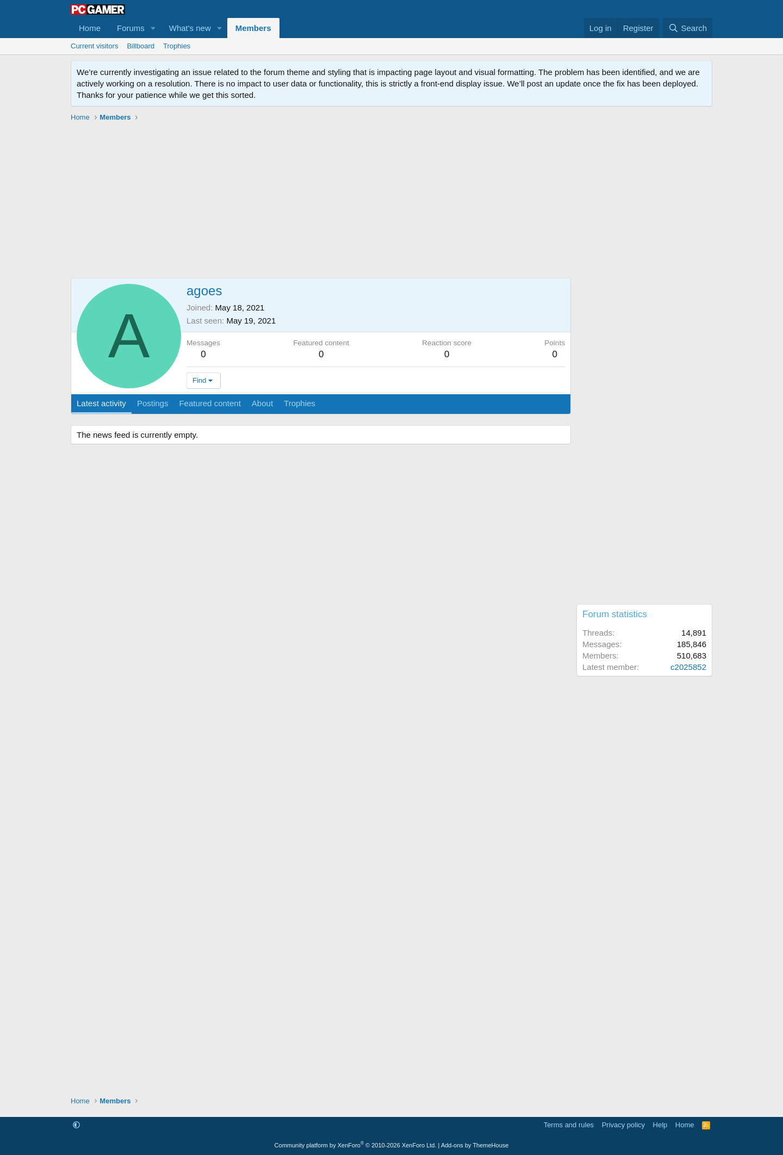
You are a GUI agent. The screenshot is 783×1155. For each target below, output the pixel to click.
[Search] (687, 28)
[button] (153, 28)
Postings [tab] (153, 403)
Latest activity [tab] (101, 403)
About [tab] (262, 403)
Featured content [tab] (209, 403)
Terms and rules (569, 1125)
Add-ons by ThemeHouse (475, 1145)
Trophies (176, 46)
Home (90, 28)
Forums (131, 28)
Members (253, 28)
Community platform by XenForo (356, 1145)
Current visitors (94, 46)
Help (660, 1125)
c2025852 (688, 667)
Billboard (140, 46)
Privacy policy (623, 1125)
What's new (190, 28)
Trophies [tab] (299, 403)
